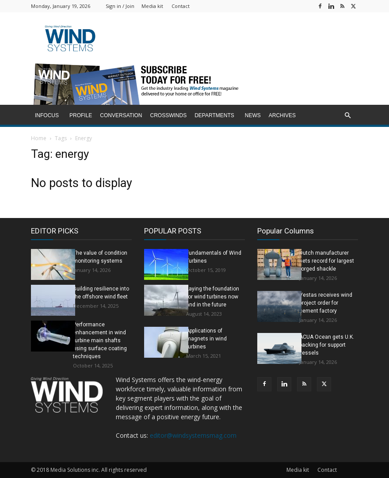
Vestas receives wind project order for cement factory (325, 303)
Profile (80, 115)
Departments (214, 115)
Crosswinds (168, 115)
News (253, 115)
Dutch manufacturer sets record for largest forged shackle (326, 261)
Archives (282, 115)
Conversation (121, 115)
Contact (181, 6)
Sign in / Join (120, 6)
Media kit (152, 6)
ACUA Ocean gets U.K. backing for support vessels (326, 345)
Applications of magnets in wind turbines (206, 339)
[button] (347, 115)
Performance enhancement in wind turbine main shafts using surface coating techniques (100, 340)
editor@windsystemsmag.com (193, 435)
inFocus (47, 115)
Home (38, 138)
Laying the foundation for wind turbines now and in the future (212, 297)
